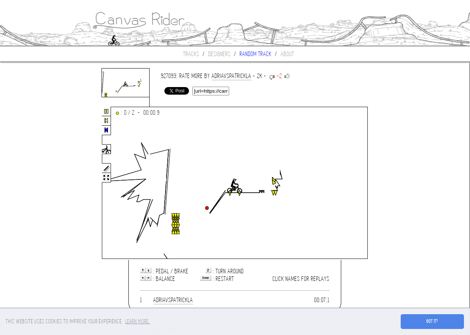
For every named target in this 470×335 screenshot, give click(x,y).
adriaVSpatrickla (231, 76)
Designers (219, 54)
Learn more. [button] (137, 321)
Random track (256, 54)
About (287, 54)
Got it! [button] (432, 321)
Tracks (191, 54)
